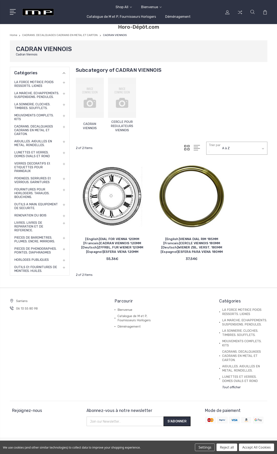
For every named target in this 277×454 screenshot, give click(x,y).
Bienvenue (151, 7)
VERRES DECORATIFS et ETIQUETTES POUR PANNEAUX (32, 167)
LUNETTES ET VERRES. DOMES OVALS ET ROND (32, 154)
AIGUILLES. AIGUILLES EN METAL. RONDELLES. (33, 143)
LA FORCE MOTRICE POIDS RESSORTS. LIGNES (34, 84)
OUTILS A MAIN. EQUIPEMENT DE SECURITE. (36, 206)
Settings (204, 447)
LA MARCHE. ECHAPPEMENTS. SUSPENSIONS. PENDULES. (36, 95)
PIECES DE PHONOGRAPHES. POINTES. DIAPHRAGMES (35, 250)
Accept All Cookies (256, 447)
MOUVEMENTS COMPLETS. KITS (34, 117)
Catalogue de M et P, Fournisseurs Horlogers (121, 17)
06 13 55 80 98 (27, 309)
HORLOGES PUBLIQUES (31, 260)
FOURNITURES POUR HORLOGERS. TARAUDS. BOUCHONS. (31, 193)
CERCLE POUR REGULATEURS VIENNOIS (122, 126)
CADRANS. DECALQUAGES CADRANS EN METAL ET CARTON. (33, 130)
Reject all (227, 447)
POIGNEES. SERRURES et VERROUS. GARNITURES (32, 180)
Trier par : (214, 148)
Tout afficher (231, 388)
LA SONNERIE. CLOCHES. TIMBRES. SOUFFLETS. (32, 106)
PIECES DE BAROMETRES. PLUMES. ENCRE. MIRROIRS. (34, 239)
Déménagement (178, 17)
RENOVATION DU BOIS (30, 215)
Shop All (124, 7)
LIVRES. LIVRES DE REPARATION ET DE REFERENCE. (28, 226)
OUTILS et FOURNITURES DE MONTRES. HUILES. (35, 269)
